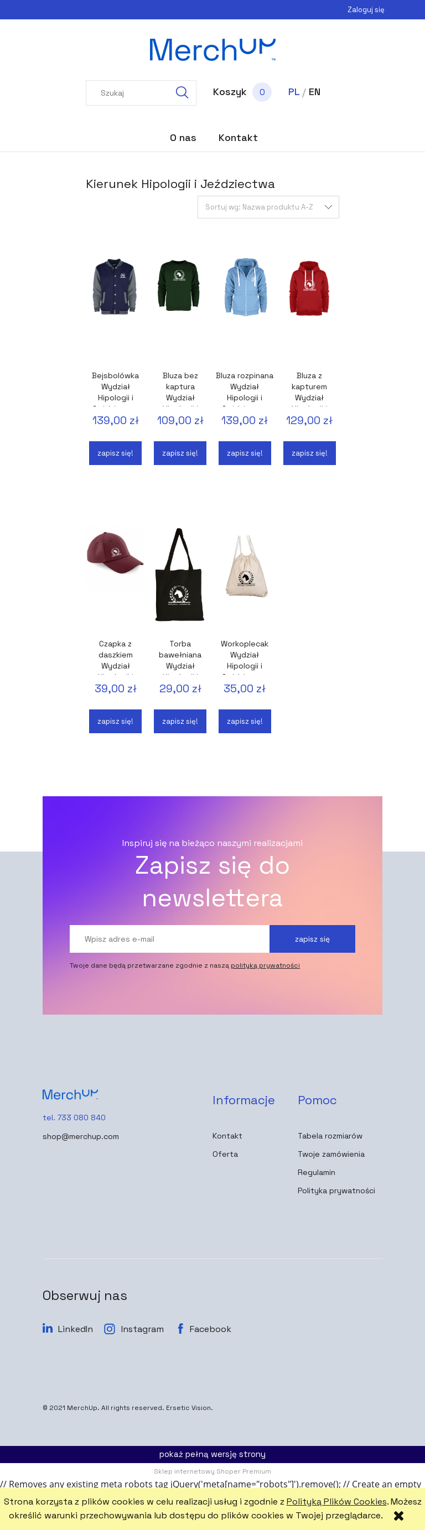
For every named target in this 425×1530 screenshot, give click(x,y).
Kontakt (227, 1136)
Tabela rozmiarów (330, 1136)
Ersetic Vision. (189, 1407)
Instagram (142, 1329)
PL (293, 91)
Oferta (225, 1154)
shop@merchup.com (81, 1136)
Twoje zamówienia (331, 1154)
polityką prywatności (265, 965)
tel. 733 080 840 (74, 1117)
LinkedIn (75, 1329)
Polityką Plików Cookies (337, 1501)
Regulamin (316, 1172)
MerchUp (82, 1407)
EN (314, 91)
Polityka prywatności (336, 1190)
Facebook (210, 1329)
